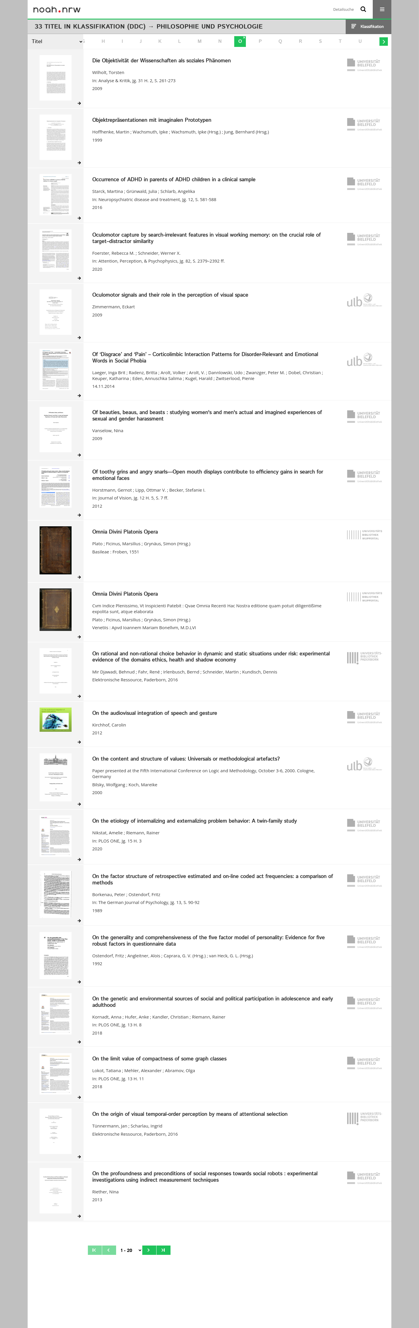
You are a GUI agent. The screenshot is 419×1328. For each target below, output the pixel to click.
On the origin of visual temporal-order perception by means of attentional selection (189, 1114)
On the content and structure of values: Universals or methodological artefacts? (186, 759)
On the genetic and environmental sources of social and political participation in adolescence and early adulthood (212, 1002)
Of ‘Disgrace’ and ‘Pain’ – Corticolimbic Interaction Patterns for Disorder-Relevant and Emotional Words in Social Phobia (205, 358)
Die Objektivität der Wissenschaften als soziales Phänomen (161, 61)
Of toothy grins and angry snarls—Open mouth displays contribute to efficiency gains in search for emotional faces (207, 475)
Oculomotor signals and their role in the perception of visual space (170, 295)
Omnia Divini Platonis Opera (125, 532)
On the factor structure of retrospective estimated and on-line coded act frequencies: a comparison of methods (212, 880)
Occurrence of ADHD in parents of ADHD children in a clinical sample (173, 180)
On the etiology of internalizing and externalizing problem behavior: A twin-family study (194, 821)
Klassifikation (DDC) (109, 26)
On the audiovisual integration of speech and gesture (154, 713)
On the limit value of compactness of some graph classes (159, 1059)
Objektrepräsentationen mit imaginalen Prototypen (151, 120)
